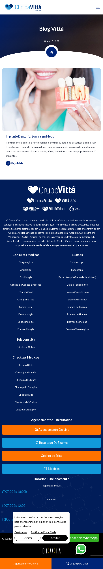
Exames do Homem (77, 314)
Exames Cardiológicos (77, 292)
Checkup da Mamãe (25, 372)
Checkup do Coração (26, 387)
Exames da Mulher (77, 299)
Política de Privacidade (43, 532)
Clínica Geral (25, 306)
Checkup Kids (26, 394)
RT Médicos (51, 469)
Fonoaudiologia (26, 329)
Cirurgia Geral (25, 292)
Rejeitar (27, 538)
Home (47, 41)
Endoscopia (77, 269)
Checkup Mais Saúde (26, 402)
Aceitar (55, 538)
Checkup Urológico (26, 409)
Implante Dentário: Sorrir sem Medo (30, 136)
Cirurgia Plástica (25, 299)
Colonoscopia (77, 262)
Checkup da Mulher (26, 379)
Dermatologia (25, 314)
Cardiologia (26, 277)
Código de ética (51, 456)
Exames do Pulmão (77, 321)
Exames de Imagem (77, 306)
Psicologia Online (26, 347)
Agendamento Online (26, 563)
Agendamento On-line (52, 429)
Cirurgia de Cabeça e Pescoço (25, 284)
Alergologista (26, 262)
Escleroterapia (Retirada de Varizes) (77, 277)
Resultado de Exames (52, 442)
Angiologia (25, 269)
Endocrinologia (26, 321)
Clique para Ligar (77, 563)
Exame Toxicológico (77, 284)
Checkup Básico (26, 365)
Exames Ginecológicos (77, 329)
